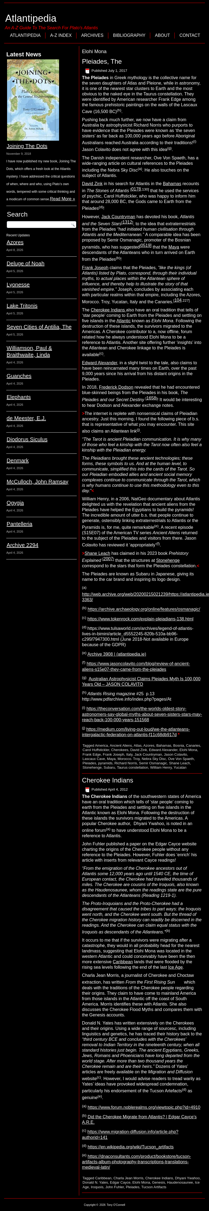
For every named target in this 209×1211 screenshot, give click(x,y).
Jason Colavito (175, 754)
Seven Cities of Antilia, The (39, 327)
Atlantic (123, 320)
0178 (136, 189)
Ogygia (15, 503)
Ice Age (175, 967)
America (101, 745)
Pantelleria (19, 524)
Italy (129, 754)
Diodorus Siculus (27, 439)
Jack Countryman (119, 216)
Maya (173, 247)
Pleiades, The (102, 61)
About (162, 35)
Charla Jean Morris (128, 1178)
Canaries (193, 745)
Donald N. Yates (95, 1182)
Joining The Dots (27, 146)
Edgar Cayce (120, 1182)
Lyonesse (18, 285)
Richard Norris (125, 763)
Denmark (18, 460)
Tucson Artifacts (153, 1187)
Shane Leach (97, 553)
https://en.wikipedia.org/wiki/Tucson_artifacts (131, 1147)
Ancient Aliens (121, 745)
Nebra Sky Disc (154, 759)
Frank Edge (91, 754)
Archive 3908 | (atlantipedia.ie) (116, 654)
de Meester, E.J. (26, 418)
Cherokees (119, 750)
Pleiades (89, 763)
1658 (151, 398)
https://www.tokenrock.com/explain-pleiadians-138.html (140, 619)
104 (178, 300)
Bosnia (178, 745)
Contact (189, 35)
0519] (146, 245)
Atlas (138, 745)
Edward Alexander (99, 362)
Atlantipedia (30, 18)
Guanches (19, 376)
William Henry (161, 767)
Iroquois (97, 1187)
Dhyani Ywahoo (187, 1178)
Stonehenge (168, 560)
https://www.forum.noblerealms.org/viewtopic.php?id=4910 (144, 1107)
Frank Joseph (95, 267)
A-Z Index (61, 35)
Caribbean (123, 961)
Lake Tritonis (22, 306)
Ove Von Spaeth (181, 759)
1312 (127, 222)
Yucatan (180, 767)
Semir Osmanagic (153, 763)
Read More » (62, 199)
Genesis (158, 1182)
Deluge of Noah (25, 263)
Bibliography (129, 35)
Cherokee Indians (108, 310)
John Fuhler (114, 1187)
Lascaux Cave (93, 759)
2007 (108, 558)
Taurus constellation (132, 767)
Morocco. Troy (129, 759)
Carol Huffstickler (95, 750)
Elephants (19, 397)
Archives (92, 35)
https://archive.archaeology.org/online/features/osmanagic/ (144, 609)
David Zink (92, 183)
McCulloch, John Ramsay (37, 482)
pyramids (105, 763)
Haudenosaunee (180, 1182)
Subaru (109, 767)
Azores (15, 242)
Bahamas (172, 183)
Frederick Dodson (116, 387)
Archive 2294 (22, 545)
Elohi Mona (188, 750)
